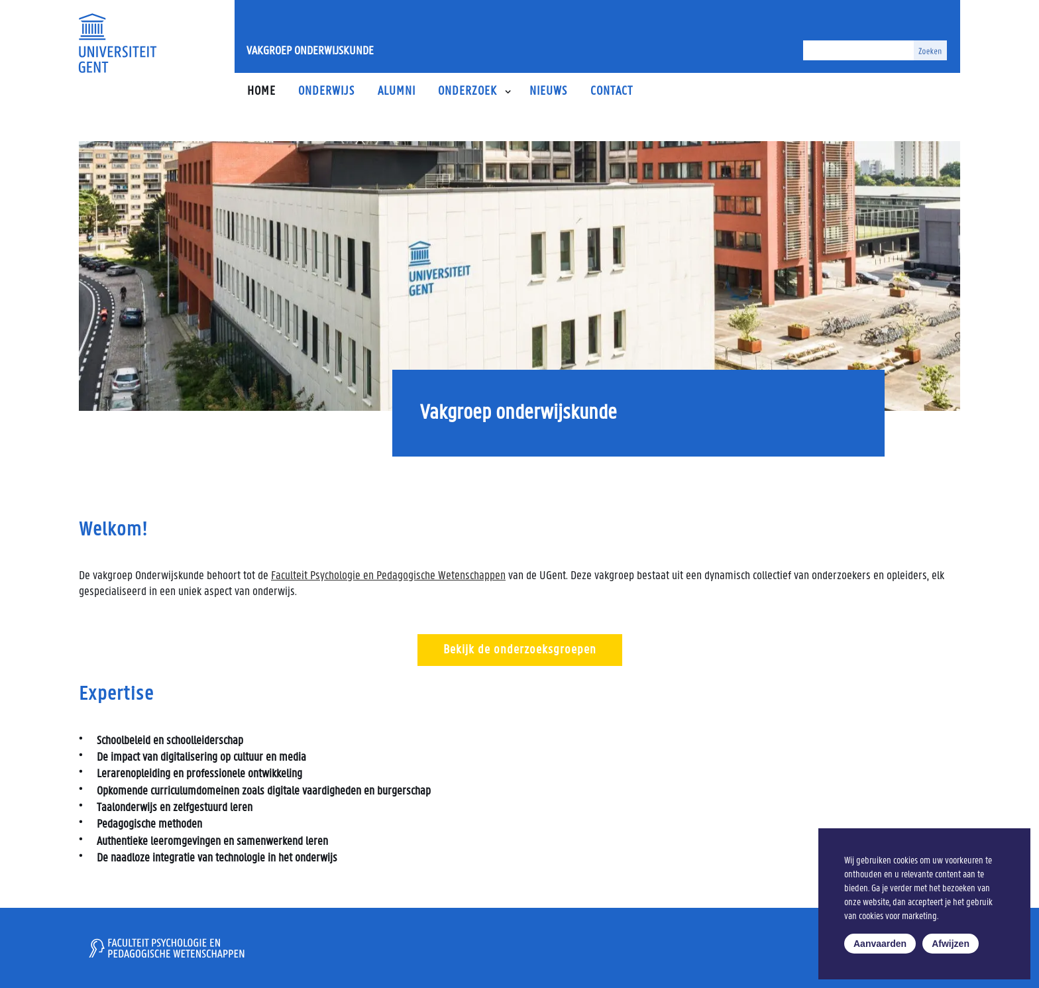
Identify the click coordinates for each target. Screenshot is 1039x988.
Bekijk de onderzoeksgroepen (519, 650)
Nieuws (548, 91)
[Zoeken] (858, 50)
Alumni (396, 91)
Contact (611, 91)
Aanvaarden (879, 943)
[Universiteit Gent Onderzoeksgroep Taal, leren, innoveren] (117, 43)
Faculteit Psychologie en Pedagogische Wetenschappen (388, 576)
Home (261, 91)
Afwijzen (950, 943)
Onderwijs (326, 91)
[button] (508, 92)
